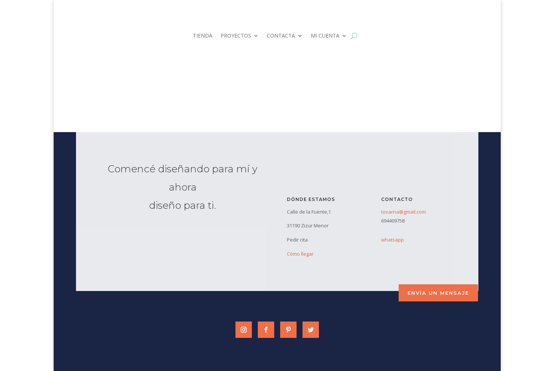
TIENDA (202, 36)
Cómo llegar (300, 253)
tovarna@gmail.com (403, 211)
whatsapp (392, 239)
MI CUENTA (325, 36)
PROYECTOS (236, 36)
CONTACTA (281, 36)
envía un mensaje (438, 293)
